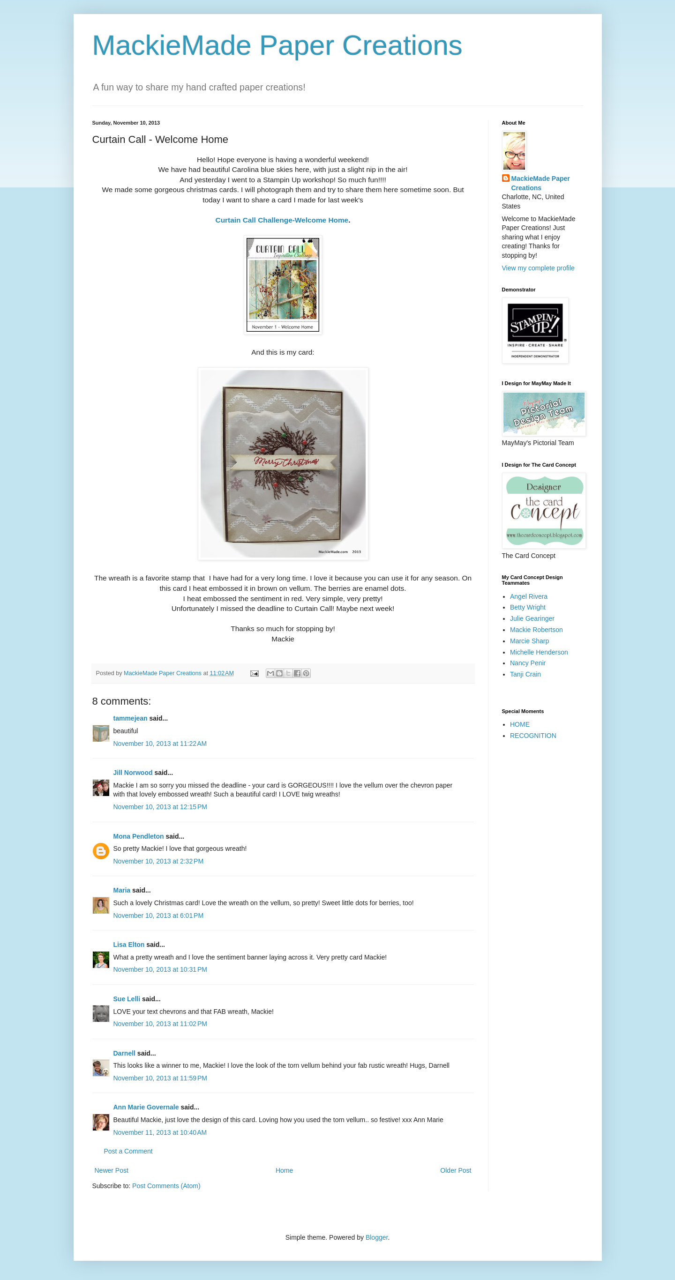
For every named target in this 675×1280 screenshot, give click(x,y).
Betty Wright (528, 607)
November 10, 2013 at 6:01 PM (158, 915)
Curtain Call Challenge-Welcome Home (282, 220)
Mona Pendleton (138, 836)
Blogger (377, 1237)
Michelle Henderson (539, 652)
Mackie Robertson (536, 629)
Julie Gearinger (532, 618)
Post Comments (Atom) (166, 1186)
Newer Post (111, 1170)
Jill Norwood (133, 772)
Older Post (455, 1170)
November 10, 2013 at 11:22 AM (160, 743)
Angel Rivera (529, 596)
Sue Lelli (127, 999)
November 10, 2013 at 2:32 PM (158, 861)
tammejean (130, 718)
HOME (520, 724)
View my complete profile (538, 268)
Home (284, 1170)
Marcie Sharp (529, 641)
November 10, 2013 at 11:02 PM (160, 1023)
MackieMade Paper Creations (277, 45)
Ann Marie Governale (146, 1107)
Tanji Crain (525, 674)
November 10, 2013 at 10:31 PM (160, 969)
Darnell (124, 1053)
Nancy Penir (528, 663)
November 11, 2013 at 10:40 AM (160, 1132)
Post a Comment (128, 1151)
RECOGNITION (533, 735)
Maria (122, 890)
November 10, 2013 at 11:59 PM (160, 1078)
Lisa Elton (129, 944)
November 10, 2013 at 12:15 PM (160, 807)
